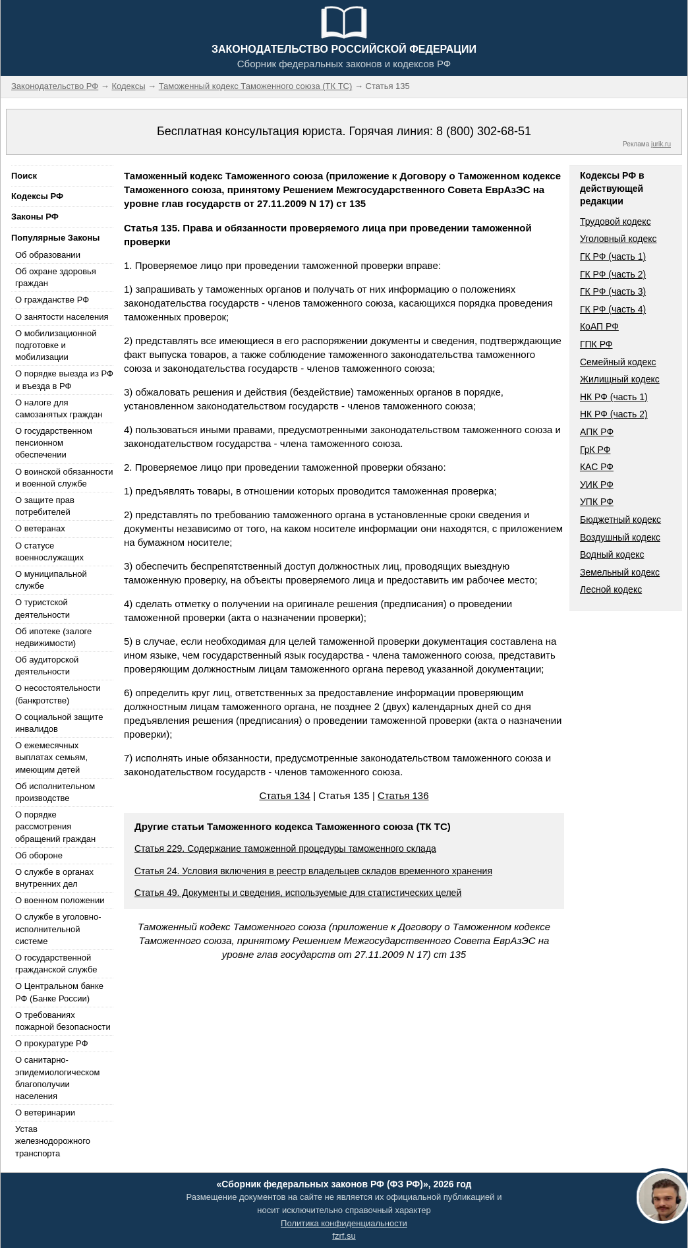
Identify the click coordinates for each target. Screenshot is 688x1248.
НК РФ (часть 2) (614, 414)
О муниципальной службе (51, 580)
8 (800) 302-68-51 (483, 131)
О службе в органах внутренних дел (54, 878)
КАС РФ (597, 466)
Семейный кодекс (618, 362)
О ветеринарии (45, 1112)
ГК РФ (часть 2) (613, 274)
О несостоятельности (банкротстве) (58, 694)
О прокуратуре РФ (51, 1043)
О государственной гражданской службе (56, 963)
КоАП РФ (599, 326)
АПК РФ (597, 432)
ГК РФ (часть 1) (613, 256)
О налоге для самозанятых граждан (58, 408)
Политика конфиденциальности (344, 1223)
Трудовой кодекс (615, 221)
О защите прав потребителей (44, 506)
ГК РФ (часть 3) (613, 291)
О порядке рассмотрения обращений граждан (55, 826)
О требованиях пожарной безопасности (63, 1021)
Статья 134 (284, 795)
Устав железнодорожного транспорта (52, 1141)
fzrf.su (343, 1236)
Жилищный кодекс (620, 379)
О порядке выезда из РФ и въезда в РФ (64, 379)
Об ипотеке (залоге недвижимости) (53, 637)
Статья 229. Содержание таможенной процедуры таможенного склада (285, 848)
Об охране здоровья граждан (55, 277)
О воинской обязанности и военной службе (64, 478)
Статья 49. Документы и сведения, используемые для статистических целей (297, 892)
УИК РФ (597, 484)
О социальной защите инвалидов (59, 723)
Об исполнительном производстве (55, 792)
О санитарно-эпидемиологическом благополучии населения (57, 1078)
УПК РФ (597, 501)
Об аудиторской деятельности (46, 665)
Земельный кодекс (620, 572)
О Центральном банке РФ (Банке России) (59, 992)
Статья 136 (403, 795)
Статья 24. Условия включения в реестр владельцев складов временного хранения (313, 871)
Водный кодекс (612, 554)
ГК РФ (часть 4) (613, 309)
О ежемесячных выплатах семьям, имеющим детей (51, 757)
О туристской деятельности (42, 608)
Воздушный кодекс (620, 537)
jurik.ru (661, 144)
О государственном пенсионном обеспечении (53, 443)
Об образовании (47, 255)
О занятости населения (62, 317)
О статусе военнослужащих (49, 551)
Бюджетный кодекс (620, 519)
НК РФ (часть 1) (614, 397)
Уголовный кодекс (618, 238)
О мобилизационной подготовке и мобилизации (55, 345)
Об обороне (39, 855)
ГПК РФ (596, 344)
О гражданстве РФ (52, 300)
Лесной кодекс (611, 589)
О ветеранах (40, 528)
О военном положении (60, 900)
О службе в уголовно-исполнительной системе (58, 928)
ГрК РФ (595, 449)
